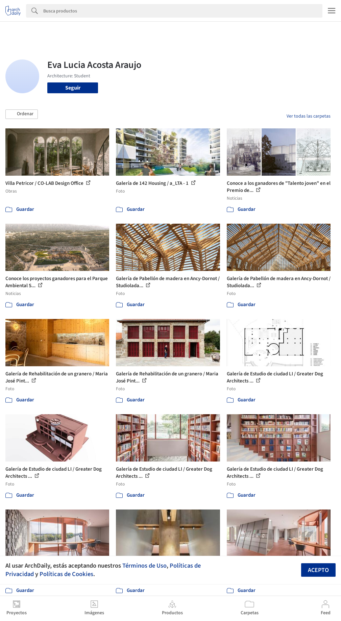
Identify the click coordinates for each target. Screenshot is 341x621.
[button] (21, 114)
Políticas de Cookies (66, 574)
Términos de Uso (144, 565)
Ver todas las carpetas (309, 116)
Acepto (318, 570)
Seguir (72, 88)
